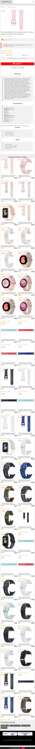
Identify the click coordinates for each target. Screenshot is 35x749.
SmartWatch (3, 7)
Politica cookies (28, 740)
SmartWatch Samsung (11, 7)
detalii (15, 177)
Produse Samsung (26, 725)
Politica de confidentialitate (18, 740)
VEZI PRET (17, 64)
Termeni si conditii (7, 740)
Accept (22, 748)
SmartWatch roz (4, 725)
